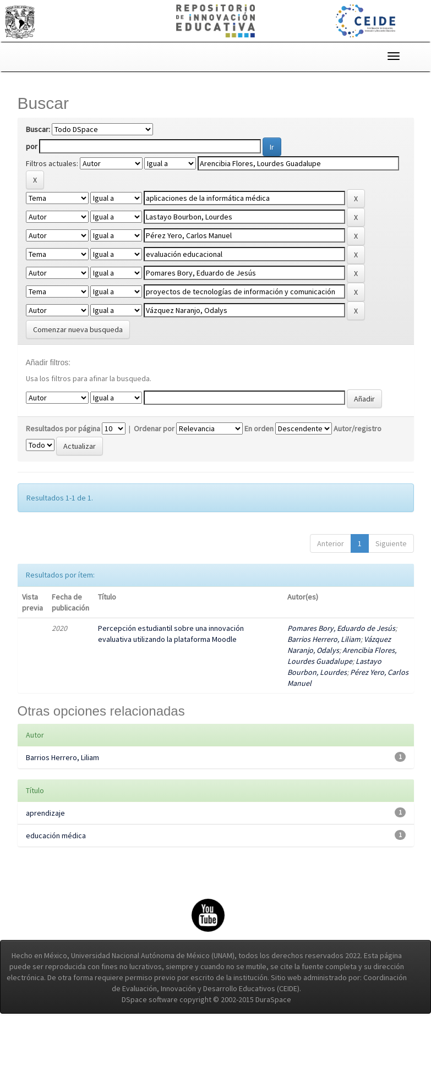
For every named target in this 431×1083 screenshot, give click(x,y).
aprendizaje (45, 813)
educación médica (56, 835)
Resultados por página (63, 428)
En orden (259, 428)
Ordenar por (154, 428)
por (31, 146)
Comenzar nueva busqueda (78, 329)
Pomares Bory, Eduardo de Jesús (341, 628)
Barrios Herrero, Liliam (324, 639)
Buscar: (38, 129)
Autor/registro (357, 428)
